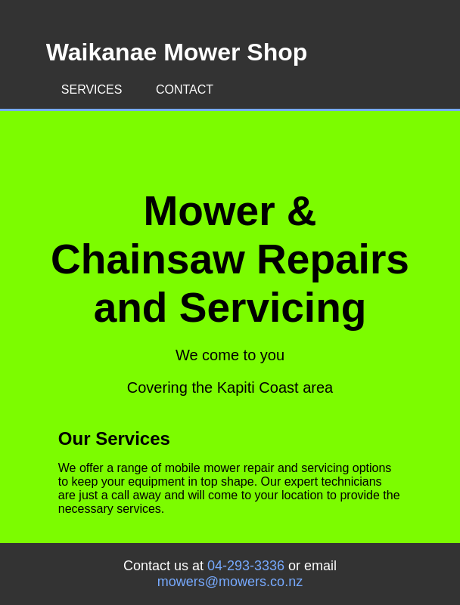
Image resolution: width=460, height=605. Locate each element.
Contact (184, 89)
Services (92, 89)
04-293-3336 (245, 565)
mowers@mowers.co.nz (230, 581)
